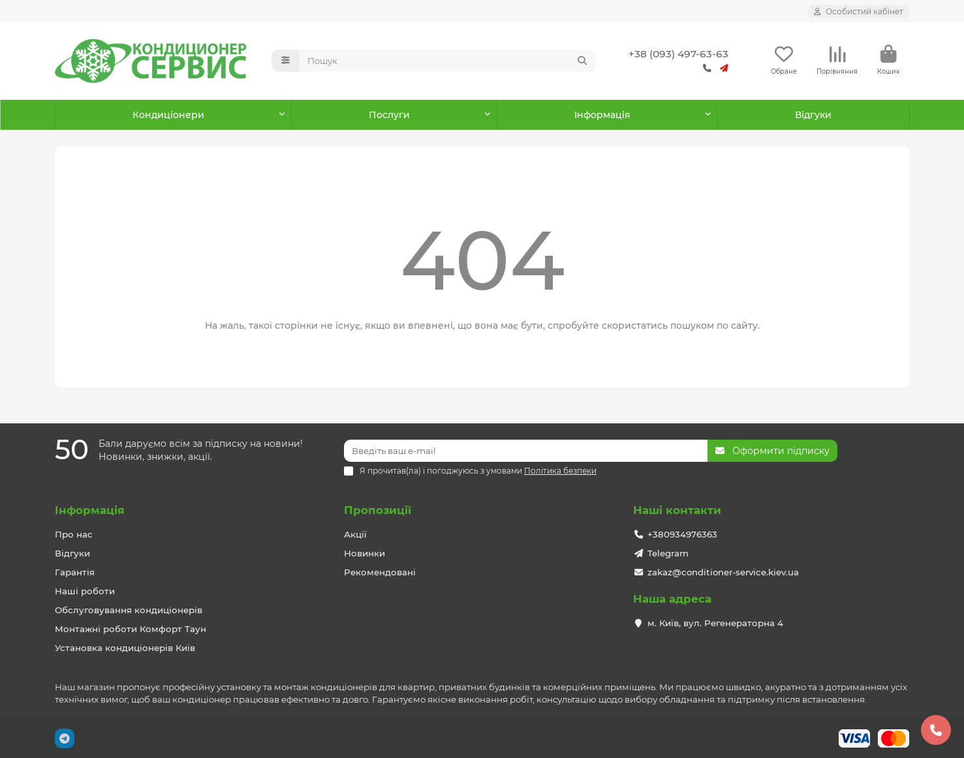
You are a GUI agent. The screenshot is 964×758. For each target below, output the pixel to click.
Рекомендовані (380, 572)
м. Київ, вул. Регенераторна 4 (715, 623)
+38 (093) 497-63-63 (678, 54)
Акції (355, 534)
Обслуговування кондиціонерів (128, 610)
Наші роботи (85, 591)
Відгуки (813, 115)
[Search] (448, 61)
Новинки (364, 553)
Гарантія (75, 572)
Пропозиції (377, 510)
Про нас (74, 534)
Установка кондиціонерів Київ (125, 648)
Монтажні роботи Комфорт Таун (130, 629)
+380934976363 (682, 534)
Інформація (90, 510)
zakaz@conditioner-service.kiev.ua (723, 572)
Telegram (668, 553)
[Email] (525, 451)
